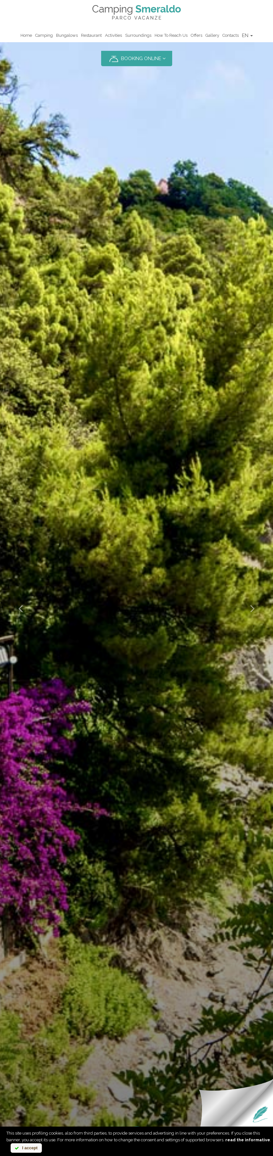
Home (26, 35)
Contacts (230, 35)
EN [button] (247, 35)
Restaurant (91, 35)
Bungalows (67, 35)
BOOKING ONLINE (137, 58)
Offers (196, 35)
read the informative (247, 1139)
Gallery (212, 35)
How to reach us (171, 35)
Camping (44, 35)
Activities (113, 35)
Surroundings (138, 35)
